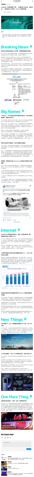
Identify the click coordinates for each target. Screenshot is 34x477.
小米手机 (11, 434)
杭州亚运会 (6, 434)
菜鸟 (2, 434)
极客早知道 (3, 4)
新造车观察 (9, 461)
